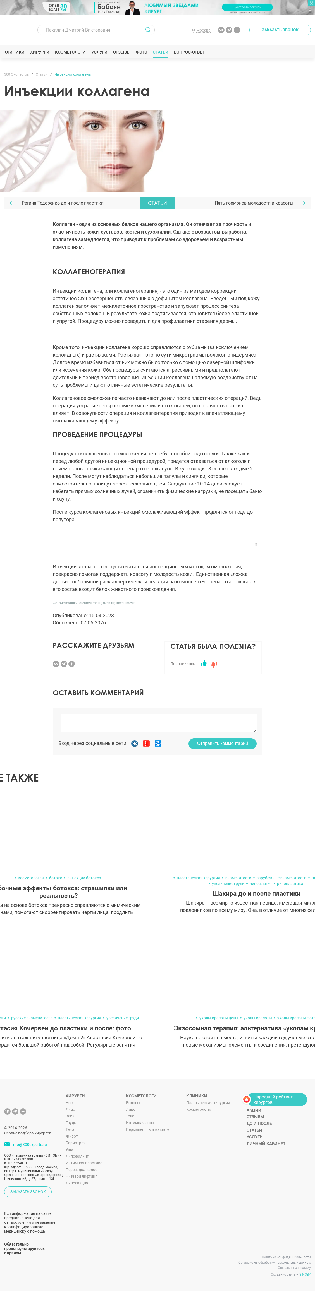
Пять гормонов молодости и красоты (254, 203)
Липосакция (77, 1183)
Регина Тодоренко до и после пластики (63, 203)
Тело (70, 1129)
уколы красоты (258, 1018)
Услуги (100, 52)
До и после (259, 1123)
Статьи (161, 52)
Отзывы (122, 52)
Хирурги (40, 52)
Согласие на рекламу (294, 1268)
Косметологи (71, 52)
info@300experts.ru (29, 1144)
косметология (31, 878)
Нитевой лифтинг (81, 1176)
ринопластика (290, 883)
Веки (70, 1116)
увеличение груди (228, 883)
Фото (142, 52)
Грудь (71, 1123)
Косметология (199, 1109)
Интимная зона (140, 1123)
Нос (69, 1102)
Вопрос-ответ (190, 52)
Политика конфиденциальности (286, 1257)
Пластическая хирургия (208, 1102)
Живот (72, 1136)
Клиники (14, 52)
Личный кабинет (266, 1143)
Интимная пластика (84, 1163)
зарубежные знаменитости (281, 878)
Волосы (133, 1102)
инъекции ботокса (84, 878)
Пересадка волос (81, 1169)
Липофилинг (77, 1156)
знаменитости (238, 878)
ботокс (55, 878)
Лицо (70, 1109)
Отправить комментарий (222, 743)
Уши (69, 1149)
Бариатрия (76, 1143)
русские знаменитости (31, 1018)
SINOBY (305, 1274)
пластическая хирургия (198, 878)
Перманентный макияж (148, 1129)
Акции (254, 1110)
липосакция (261, 883)
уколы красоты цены (218, 1018)
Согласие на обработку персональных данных (274, 1262)
